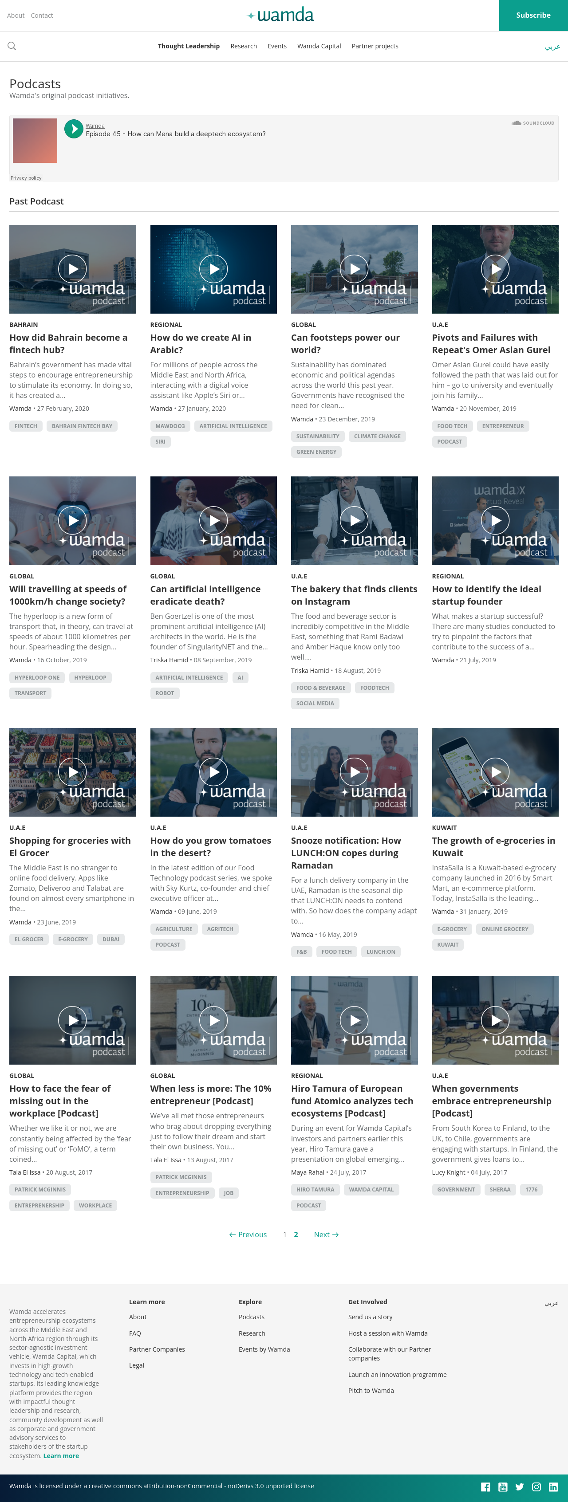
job (229, 1193)
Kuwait (444, 827)
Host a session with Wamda (388, 1333)
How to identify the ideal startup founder (487, 595)
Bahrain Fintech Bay (82, 426)
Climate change (377, 436)
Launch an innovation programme (397, 1374)
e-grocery (73, 939)
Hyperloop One (37, 677)
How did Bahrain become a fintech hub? (68, 343)
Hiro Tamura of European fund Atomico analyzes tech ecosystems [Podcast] (352, 1100)
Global (303, 324)
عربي (553, 46)
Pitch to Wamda (371, 1390)
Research (243, 46)
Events (277, 46)
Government (456, 1189)
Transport (30, 693)
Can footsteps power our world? (345, 343)
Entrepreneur (503, 426)
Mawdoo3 (170, 426)
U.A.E (440, 324)
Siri (161, 441)
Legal (136, 1365)
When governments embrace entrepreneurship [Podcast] (492, 1100)
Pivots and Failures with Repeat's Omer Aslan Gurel (491, 343)
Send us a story (370, 1317)
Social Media (315, 703)
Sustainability (317, 436)
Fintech (26, 426)
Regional (166, 324)
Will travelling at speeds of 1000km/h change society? (67, 595)
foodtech (374, 688)
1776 (531, 1189)
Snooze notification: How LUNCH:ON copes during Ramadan (346, 852)
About (15, 15)
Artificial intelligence (233, 426)
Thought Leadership (189, 46)
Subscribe (534, 15)
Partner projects (375, 46)
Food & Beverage (321, 688)
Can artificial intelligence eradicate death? (205, 595)
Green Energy (316, 452)
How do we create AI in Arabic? (201, 343)
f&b (301, 951)
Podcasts (251, 1317)
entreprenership (39, 1205)
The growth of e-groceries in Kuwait (494, 846)
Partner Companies (157, 1349)
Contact (42, 15)
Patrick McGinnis (40, 1189)
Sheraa (500, 1189)
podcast (450, 441)
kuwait (448, 944)
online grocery (505, 929)
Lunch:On (381, 951)
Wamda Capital (319, 46)
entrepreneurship (182, 1193)
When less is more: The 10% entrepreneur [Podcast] (211, 1094)
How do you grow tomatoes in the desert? (211, 846)
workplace (95, 1205)
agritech (220, 929)
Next (322, 1234)
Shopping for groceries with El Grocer (70, 846)
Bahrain (23, 324)
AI (240, 677)
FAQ (135, 1333)
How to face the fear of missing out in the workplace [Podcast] (59, 1100)
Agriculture (174, 929)
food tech (453, 426)
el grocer (29, 939)
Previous (252, 1234)
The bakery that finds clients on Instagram (354, 595)
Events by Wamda (264, 1349)
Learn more (61, 1455)
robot (165, 693)
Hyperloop (90, 677)
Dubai (111, 939)
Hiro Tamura (315, 1189)
